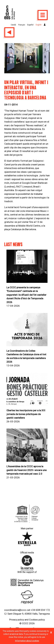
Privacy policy (16, 619)
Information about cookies (27, 641)
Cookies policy (37, 619)
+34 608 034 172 (40, 610)
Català (13, 25)
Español (30, 25)
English (38, 25)
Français (21, 25)
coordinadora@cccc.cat (17, 610)
